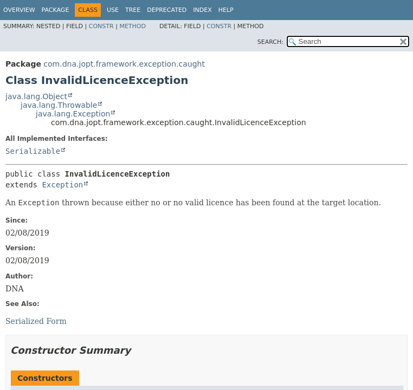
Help (226, 10)
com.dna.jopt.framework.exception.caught (124, 64)
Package (55, 10)
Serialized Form (36, 321)
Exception (62, 184)
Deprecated (166, 10)
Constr (101, 26)
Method (132, 26)
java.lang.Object (36, 96)
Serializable (32, 151)
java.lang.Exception (73, 113)
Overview (19, 10)
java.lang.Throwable (59, 105)
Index (202, 10)
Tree (132, 10)
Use (113, 10)
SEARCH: (270, 42)
